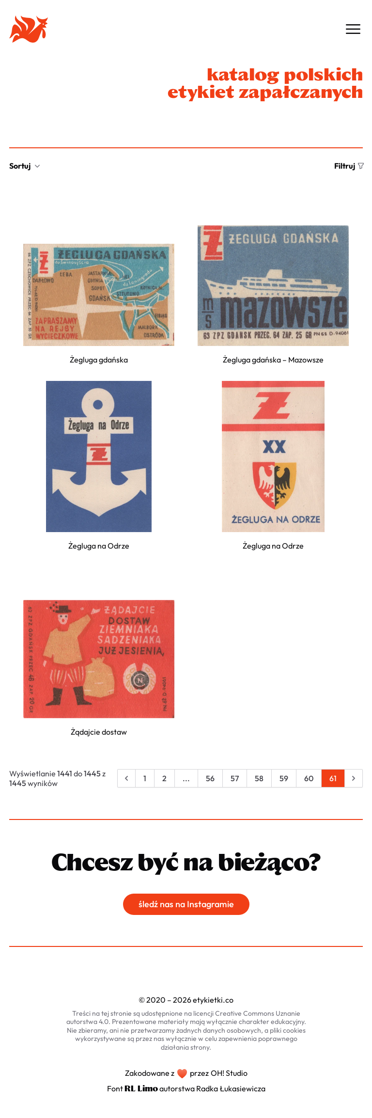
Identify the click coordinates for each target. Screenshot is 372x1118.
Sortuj (24, 166)
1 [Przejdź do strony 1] (144, 778)
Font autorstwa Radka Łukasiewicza (186, 1088)
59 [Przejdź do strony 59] (283, 778)
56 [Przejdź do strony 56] (210, 778)
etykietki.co (213, 1000)
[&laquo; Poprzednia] (126, 778)
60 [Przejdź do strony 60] (308, 778)
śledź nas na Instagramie (186, 904)
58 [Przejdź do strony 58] (259, 778)
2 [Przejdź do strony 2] (164, 778)
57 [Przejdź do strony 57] (235, 778)
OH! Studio (229, 1073)
